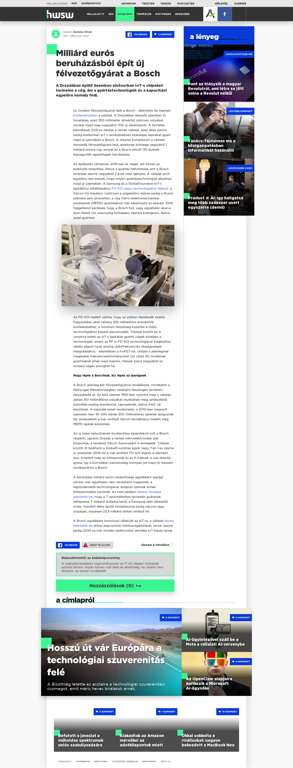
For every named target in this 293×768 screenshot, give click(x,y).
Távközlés (143, 14)
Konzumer (182, 14)
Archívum (128, 3)
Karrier (240, 3)
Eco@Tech (125, 14)
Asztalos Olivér (82, 32)
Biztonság (163, 14)
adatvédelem (149, 761)
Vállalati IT (95, 14)
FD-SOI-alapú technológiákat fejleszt (140, 188)
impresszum (64, 761)
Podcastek (185, 3)
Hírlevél (221, 3)
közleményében (85, 115)
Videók (166, 3)
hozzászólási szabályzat (125, 761)
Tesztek (148, 3)
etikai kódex (100, 761)
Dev (111, 14)
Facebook (138, 35)
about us (165, 761)
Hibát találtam (96, 545)
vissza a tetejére (155, 544)
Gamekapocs (91, 3)
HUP (74, 3)
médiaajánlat (83, 761)
